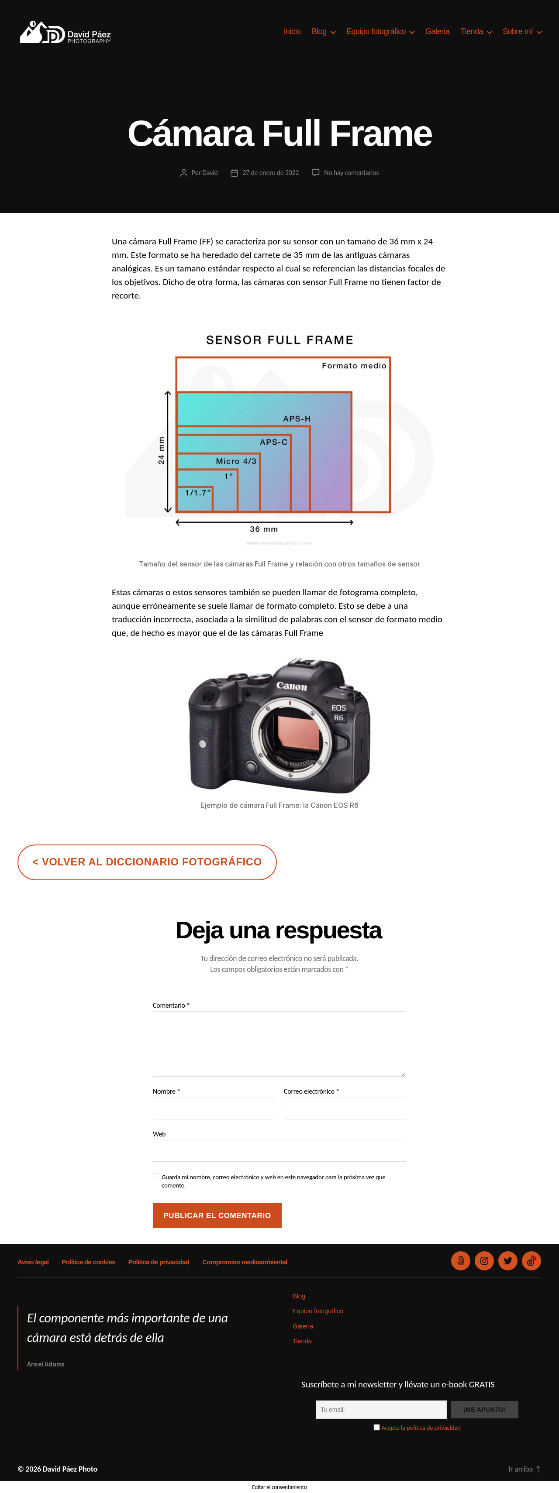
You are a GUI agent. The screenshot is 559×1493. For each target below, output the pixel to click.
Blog (319, 31)
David (209, 172)
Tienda (472, 31)
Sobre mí (518, 31)
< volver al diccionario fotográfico (147, 862)
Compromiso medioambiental (244, 1262)
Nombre (166, 1091)
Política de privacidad (159, 1262)
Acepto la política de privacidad (421, 1427)
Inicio (292, 31)
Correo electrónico (311, 1091)
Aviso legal (32, 1262)
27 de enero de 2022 (270, 172)
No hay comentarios (351, 172)
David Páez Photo (70, 1469)
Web (159, 1134)
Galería (437, 31)
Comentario (171, 1005)
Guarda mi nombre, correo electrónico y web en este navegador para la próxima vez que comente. (274, 1181)
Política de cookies (88, 1262)
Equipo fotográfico (376, 31)
